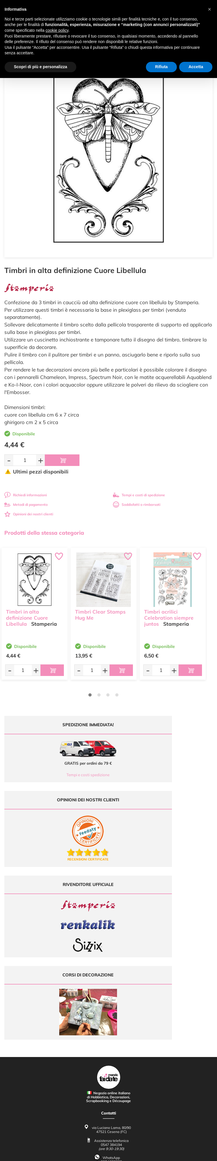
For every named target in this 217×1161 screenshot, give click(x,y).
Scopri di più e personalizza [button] (40, 66)
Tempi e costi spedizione (54, 774)
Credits (188, 1153)
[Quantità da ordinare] (25, 460)
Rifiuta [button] (161, 66)
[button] (209, 9)
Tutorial (108, 997)
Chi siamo (108, 1003)
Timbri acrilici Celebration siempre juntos (169, 614)
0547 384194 (111, 939)
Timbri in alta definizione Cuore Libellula (27, 614)
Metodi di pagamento (26, 504)
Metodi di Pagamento (108, 1045)
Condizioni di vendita (108, 1056)
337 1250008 (111, 956)
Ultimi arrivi (108, 986)
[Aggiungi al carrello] (62, 460)
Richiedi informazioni (25, 495)
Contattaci (108, 1014)
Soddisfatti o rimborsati (136, 504)
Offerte (108, 992)
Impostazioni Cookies (109, 1067)
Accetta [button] (195, 66)
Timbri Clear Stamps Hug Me (100, 611)
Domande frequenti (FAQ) (108, 1039)
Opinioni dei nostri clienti (28, 514)
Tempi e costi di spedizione (139, 495)
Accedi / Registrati (108, 1008)
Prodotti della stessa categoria (44, 532)
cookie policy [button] (57, 30)
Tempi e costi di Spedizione (108, 1050)
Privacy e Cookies (108, 1062)
